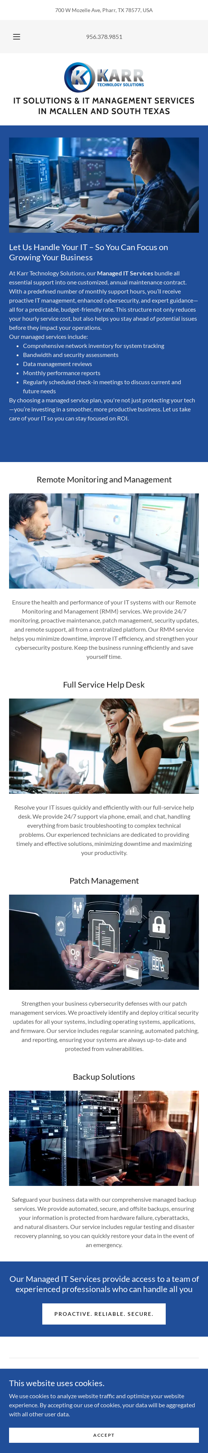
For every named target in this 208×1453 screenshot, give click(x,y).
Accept (104, 1435)
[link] (104, 77)
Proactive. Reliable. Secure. (104, 1314)
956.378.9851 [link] (104, 36)
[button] (17, 36)
